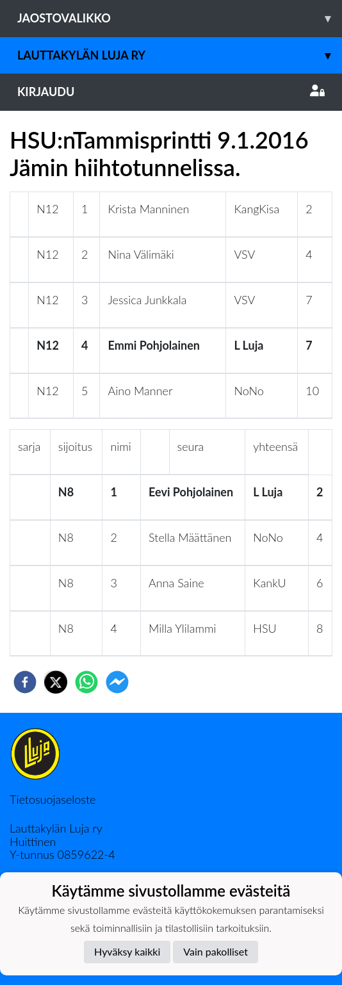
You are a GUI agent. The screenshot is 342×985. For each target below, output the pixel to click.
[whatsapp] (86, 682)
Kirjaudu (171, 92)
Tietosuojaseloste (52, 799)
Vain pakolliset (215, 951)
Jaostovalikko (179, 18)
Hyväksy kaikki (127, 951)
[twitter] (55, 682)
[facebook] (25, 682)
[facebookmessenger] (117, 682)
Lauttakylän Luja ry (179, 55)
